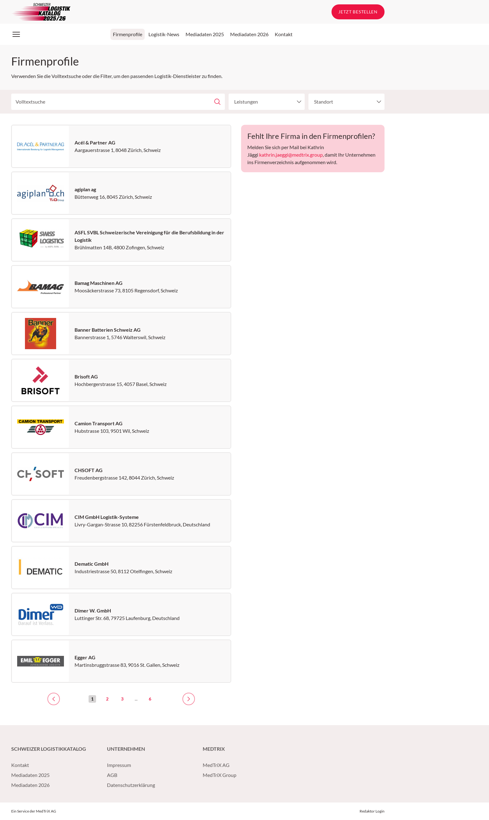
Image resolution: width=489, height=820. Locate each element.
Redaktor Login (372, 811)
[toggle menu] (297, 102)
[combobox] (262, 102)
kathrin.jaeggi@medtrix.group (291, 155)
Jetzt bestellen (358, 11)
